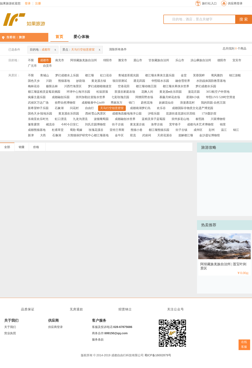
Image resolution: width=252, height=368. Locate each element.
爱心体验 (81, 37)
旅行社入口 (209, 3)
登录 (28, 3)
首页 (59, 37)
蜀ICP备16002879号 (157, 355)
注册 (38, 3)
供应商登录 (235, 3)
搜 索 (243, 19)
